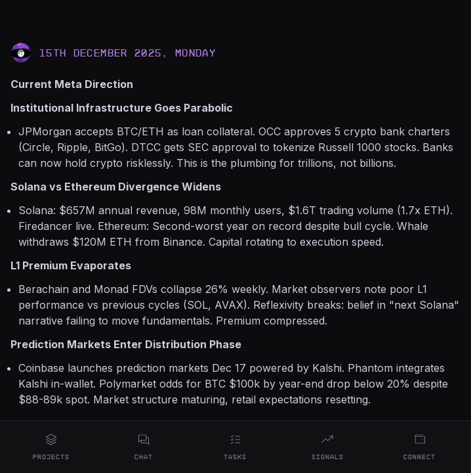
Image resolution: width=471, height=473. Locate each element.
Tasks (235, 447)
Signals (328, 447)
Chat (143, 447)
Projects (51, 447)
